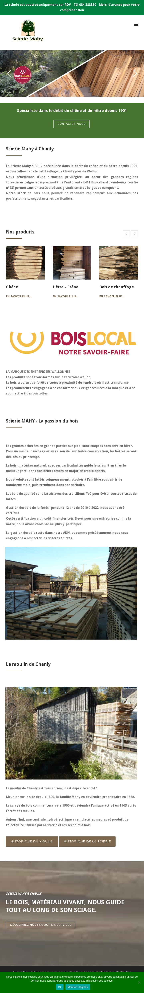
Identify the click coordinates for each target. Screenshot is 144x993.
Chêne (12, 287)
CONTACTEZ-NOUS (71, 123)
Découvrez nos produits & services (40, 924)
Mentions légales (77, 987)
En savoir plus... (19, 296)
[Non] (139, 982)
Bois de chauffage (116, 287)
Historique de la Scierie (87, 841)
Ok (59, 987)
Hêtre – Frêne (65, 287)
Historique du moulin (32, 841)
